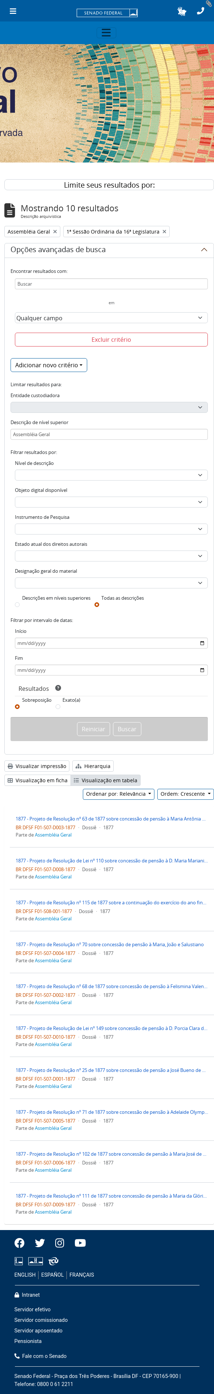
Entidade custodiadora (35, 395)
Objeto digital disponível (41, 490)
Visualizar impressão (37, 766)
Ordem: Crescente (183, 793)
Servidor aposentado (38, 1331)
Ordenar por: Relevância (116, 793)
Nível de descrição (34, 463)
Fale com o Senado (41, 1356)
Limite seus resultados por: (109, 185)
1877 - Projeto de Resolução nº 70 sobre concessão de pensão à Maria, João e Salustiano (110, 944)
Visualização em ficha (38, 780)
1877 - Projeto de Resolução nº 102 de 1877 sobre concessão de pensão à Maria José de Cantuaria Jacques (112, 1154)
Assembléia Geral (53, 834)
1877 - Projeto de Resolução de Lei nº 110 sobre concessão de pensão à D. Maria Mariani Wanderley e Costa (112, 860)
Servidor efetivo (33, 1310)
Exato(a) (71, 700)
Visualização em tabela (105, 780)
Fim (19, 658)
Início (21, 631)
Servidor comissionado (41, 1320)
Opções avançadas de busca (58, 250)
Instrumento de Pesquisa (42, 517)
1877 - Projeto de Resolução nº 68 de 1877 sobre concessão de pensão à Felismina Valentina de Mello (112, 986)
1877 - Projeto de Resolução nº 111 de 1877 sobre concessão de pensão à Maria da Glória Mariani (112, 1196)
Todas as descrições (122, 598)
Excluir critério (111, 340)
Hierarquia (93, 766)
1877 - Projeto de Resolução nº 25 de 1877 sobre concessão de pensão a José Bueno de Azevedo (112, 1070)
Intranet (27, 1295)
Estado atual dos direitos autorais (51, 544)
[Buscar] (111, 283)
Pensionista (28, 1341)
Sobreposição (37, 700)
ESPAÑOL (52, 1275)
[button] (181, 11)
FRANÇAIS (81, 1275)
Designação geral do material (46, 571)
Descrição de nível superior (39, 422)
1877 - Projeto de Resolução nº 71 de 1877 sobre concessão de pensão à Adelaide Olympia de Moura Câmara (112, 1112)
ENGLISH (25, 1275)
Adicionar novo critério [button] (46, 365)
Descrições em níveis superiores (56, 598)
